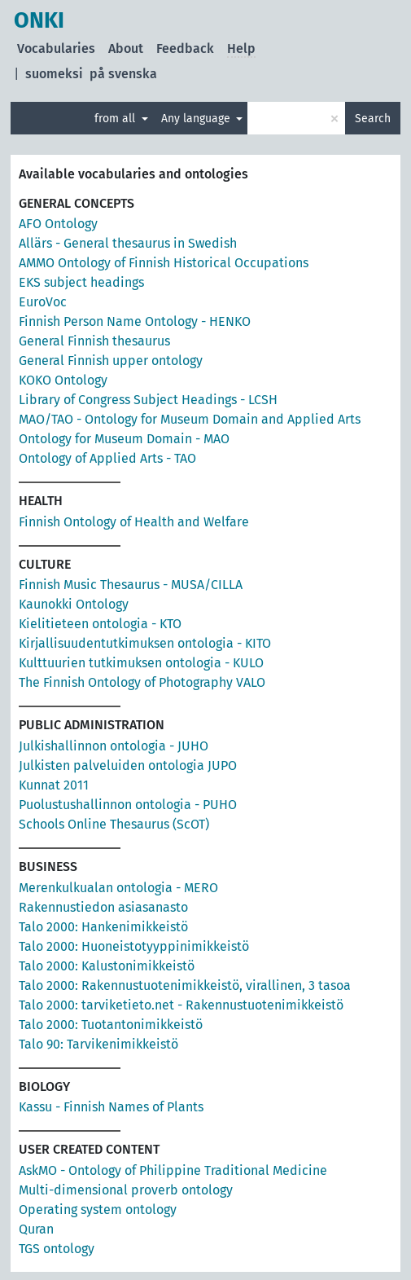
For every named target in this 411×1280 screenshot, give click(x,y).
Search (373, 118)
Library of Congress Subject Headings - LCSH (148, 399)
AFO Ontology (58, 223)
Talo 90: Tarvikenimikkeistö (98, 1044)
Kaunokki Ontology (74, 604)
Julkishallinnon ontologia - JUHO (113, 746)
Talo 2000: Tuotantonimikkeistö (111, 1024)
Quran (36, 1229)
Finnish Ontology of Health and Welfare (134, 522)
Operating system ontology (98, 1209)
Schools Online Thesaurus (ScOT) (114, 824)
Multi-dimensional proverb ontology (126, 1190)
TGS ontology (56, 1248)
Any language (197, 118)
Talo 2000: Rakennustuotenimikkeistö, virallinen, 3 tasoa (185, 985)
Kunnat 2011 (54, 785)
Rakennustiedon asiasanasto (103, 907)
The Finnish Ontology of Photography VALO (142, 682)
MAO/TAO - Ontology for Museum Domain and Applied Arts (190, 419)
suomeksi (54, 73)
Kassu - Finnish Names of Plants (111, 1107)
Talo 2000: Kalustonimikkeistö (107, 966)
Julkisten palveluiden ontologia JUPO (128, 765)
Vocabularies (56, 48)
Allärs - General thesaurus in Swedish (128, 243)
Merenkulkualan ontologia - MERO (118, 887)
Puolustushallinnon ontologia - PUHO (128, 804)
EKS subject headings (81, 282)
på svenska (123, 73)
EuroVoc (43, 302)
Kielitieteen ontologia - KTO (100, 623)
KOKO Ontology (63, 380)
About (125, 48)
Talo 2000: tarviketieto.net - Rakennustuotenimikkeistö (181, 1005)
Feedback (185, 48)
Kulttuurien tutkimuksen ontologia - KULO (141, 663)
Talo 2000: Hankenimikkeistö (103, 927)
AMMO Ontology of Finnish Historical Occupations (163, 263)
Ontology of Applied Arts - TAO (107, 458)
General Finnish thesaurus (94, 341)
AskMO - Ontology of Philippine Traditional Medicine (173, 1170)
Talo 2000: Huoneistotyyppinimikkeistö (134, 946)
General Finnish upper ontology (111, 360)
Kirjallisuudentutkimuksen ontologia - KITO (145, 643)
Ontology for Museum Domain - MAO (124, 438)
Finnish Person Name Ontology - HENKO (135, 321)
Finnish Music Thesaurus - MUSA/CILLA (131, 584)
